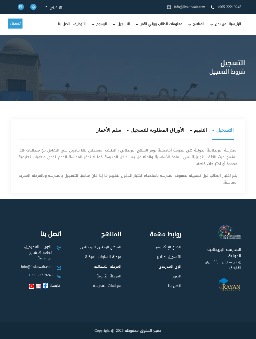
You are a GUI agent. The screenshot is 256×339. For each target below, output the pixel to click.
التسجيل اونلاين (168, 256)
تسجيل (15, 23)
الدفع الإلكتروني (167, 247)
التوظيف (79, 24)
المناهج (195, 24)
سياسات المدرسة (107, 285)
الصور (176, 276)
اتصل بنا (64, 24)
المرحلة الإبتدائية (107, 266)
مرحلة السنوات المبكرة (103, 256)
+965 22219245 (225, 6)
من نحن (217, 24)
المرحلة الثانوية (108, 276)
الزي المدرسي (169, 266)
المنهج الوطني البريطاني (100, 247)
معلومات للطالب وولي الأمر (158, 24)
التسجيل (121, 24)
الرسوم (98, 24)
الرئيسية (235, 24)
